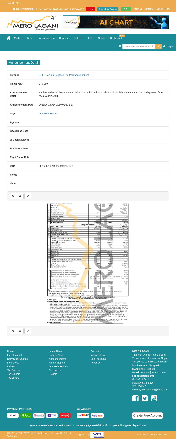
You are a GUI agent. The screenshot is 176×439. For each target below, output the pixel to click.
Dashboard (116, 36)
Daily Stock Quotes (17, 358)
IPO (91, 38)
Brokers (53, 374)
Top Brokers (13, 370)
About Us (138, 9)
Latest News (55, 351)
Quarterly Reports (58, 366)
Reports (65, 38)
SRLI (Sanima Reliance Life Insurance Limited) (64, 75)
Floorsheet (13, 362)
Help (126, 9)
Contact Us (149, 9)
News (31, 38)
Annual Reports (57, 362)
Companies (55, 370)
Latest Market (14, 355)
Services (102, 38)
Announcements (48, 38)
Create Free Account (107, 9)
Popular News (56, 355)
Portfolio (79, 38)
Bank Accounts (163, 9)
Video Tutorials (98, 355)
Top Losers (13, 377)
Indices (11, 366)
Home (10, 351)
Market (19, 38)
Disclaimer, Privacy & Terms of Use (152, 435)
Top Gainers (13, 374)
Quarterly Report (48, 113)
